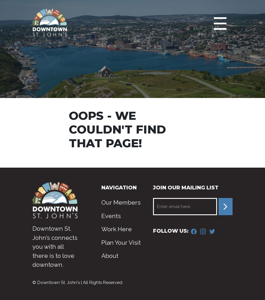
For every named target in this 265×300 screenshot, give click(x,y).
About (109, 255)
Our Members (121, 202)
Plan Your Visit (121, 242)
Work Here (116, 229)
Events (111, 215)
